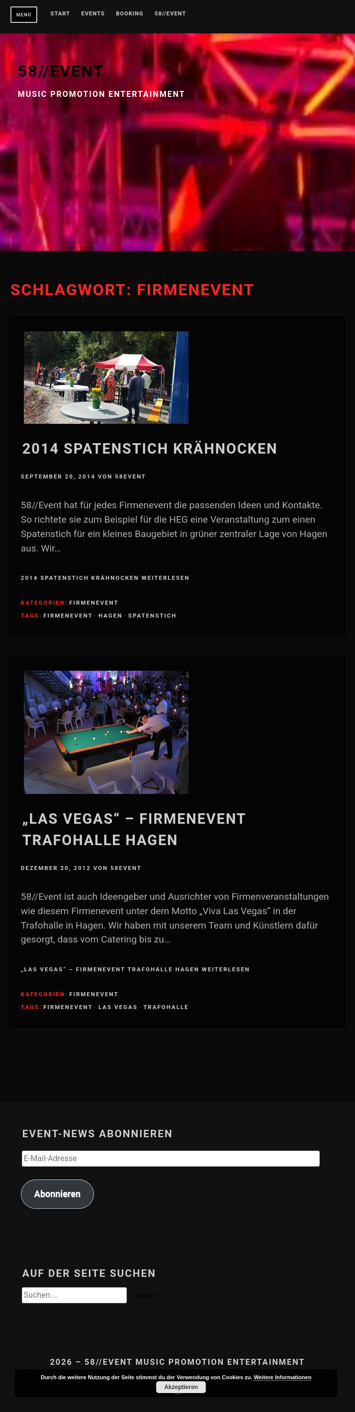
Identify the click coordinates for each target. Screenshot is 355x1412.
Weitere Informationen (282, 1377)
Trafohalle (165, 1007)
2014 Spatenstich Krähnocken (150, 448)
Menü (24, 14)
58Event (130, 476)
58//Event (170, 14)
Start (61, 14)
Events (92, 14)
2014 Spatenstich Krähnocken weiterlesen (105, 577)
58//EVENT (61, 71)
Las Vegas (118, 1007)
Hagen (110, 615)
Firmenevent (93, 602)
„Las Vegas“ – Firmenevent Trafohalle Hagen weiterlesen (135, 969)
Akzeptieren (181, 1387)
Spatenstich (152, 615)
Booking (129, 14)
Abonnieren (57, 1193)
